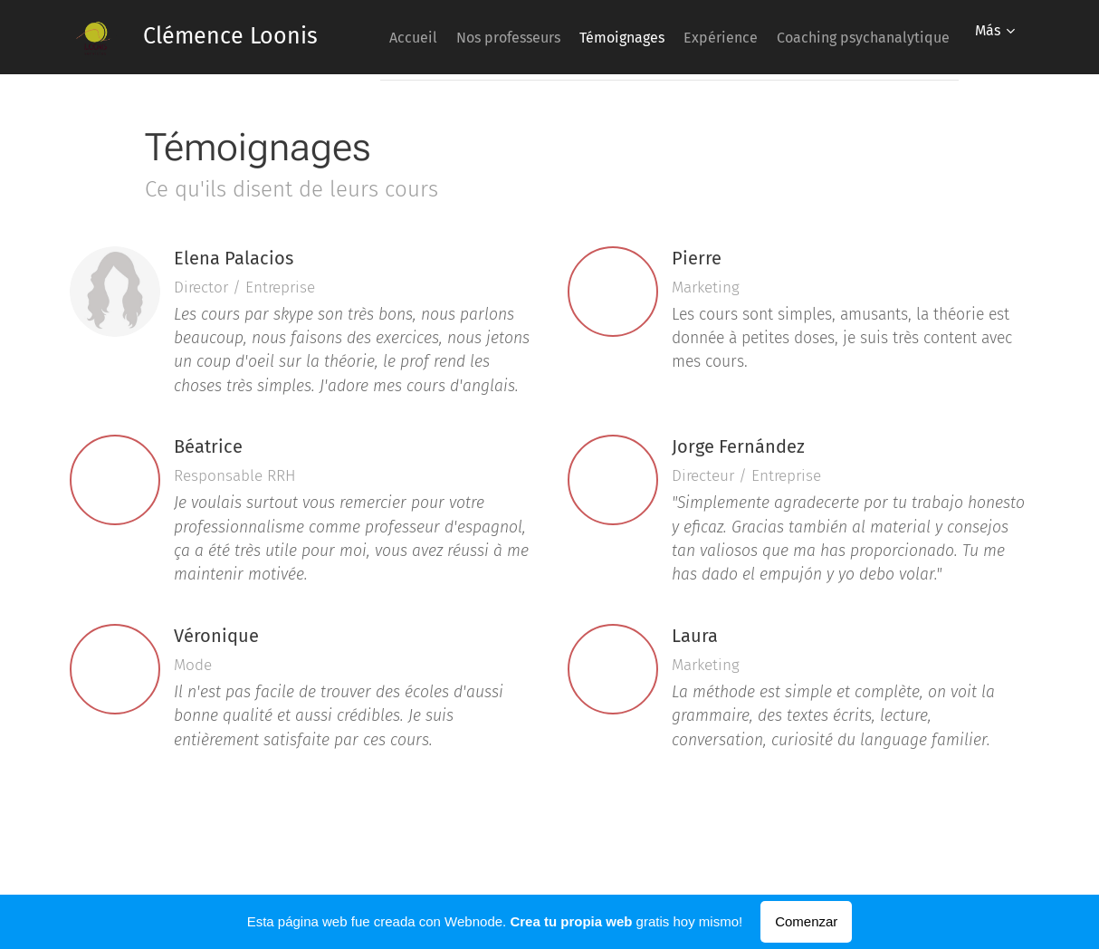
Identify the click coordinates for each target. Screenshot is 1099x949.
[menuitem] (557, 37)
